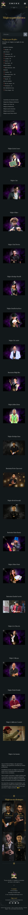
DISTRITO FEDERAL (8, 47)
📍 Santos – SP (7, 61)
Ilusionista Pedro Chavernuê (14, 469)
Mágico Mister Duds (14, 564)
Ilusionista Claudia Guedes (14, 597)
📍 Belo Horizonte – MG (9, 67)
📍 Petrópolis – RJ (7, 85)
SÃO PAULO (6, 52)
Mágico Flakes (14, 213)
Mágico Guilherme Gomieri (14, 722)
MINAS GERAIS (7, 65)
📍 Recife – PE (6, 79)
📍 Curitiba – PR (7, 72)
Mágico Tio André (14, 341)
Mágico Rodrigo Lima (14, 437)
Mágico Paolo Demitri (14, 690)
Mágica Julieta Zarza (14, 405)
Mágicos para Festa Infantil (10, 113)
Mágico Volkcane (14, 658)
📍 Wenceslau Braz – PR (9, 74)
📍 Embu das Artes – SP (9, 56)
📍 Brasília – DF (7, 49)
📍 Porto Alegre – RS (8, 90)
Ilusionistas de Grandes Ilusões (10, 99)
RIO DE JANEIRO (7, 81)
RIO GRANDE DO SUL (8, 88)
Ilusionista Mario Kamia (14, 533)
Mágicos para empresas (9, 108)
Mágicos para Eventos (8, 111)
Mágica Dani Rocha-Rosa (14, 309)
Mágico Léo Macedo (14, 626)
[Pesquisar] (25, 34)
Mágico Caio (14, 181)
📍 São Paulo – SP (7, 63)
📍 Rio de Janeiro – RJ (8, 83)
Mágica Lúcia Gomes (14, 149)
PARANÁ (5, 70)
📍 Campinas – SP (7, 54)
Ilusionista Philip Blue (14, 373)
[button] (25, 3)
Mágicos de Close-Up (8, 104)
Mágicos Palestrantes (8, 106)
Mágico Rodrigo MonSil (14, 277)
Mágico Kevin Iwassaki (14, 501)
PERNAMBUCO (7, 76)
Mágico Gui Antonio (14, 754)
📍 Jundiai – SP (7, 58)
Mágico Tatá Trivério (14, 245)
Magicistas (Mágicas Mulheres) (11, 102)
